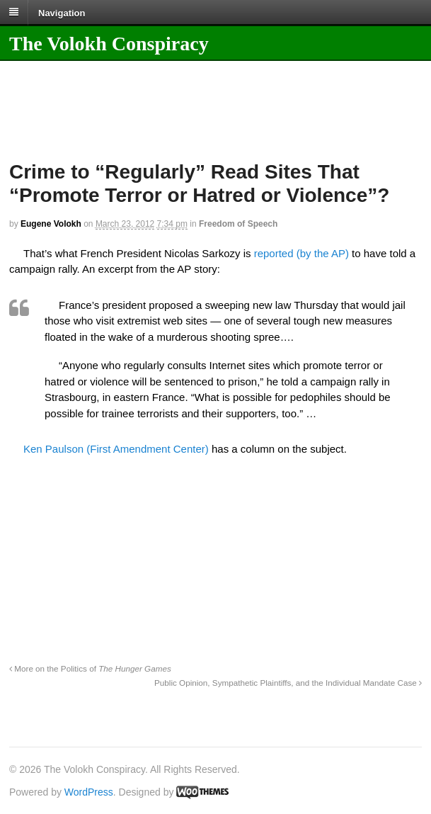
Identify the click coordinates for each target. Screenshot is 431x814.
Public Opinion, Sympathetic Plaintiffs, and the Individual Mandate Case (288, 682)
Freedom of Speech (238, 224)
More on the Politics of (90, 668)
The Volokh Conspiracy (109, 44)
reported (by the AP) (301, 253)
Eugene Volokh (51, 224)
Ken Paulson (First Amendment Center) (116, 449)
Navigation (61, 12)
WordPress (88, 792)
